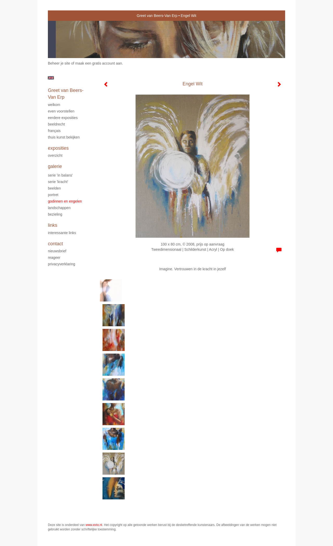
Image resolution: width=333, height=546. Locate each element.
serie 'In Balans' (60, 175)
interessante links (62, 233)
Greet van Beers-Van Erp (157, 16)
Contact (55, 243)
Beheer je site (59, 63)
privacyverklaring (61, 264)
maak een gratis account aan (98, 63)
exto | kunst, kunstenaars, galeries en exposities (62, 15)
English (51, 77)
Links (52, 225)
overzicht (55, 155)
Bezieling (55, 214)
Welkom (54, 105)
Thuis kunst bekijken (64, 137)
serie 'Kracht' (58, 182)
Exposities (58, 148)
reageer (54, 257)
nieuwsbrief (57, 251)
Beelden (54, 188)
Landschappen (59, 208)
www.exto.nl (94, 525)
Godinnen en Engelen (65, 201)
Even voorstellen (61, 111)
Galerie (55, 166)
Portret (53, 195)
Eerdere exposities (63, 118)
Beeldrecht (56, 124)
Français (54, 131)
